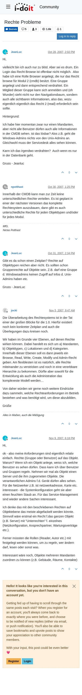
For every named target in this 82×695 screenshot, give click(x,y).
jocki (14, 310)
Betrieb (11, 29)
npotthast (17, 186)
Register (13, 661)
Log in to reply (67, 36)
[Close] (74, 586)
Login (27, 661)
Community (49, 7)
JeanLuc (16, 52)
